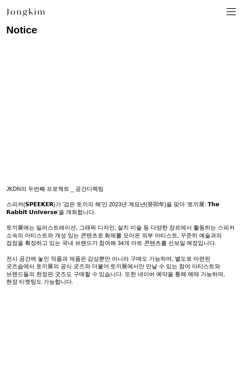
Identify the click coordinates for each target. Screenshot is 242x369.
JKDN (13, 189)
